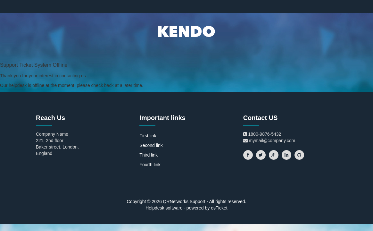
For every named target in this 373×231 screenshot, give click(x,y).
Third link (148, 155)
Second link (150, 145)
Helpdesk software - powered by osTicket (186, 207)
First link (147, 135)
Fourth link (149, 164)
